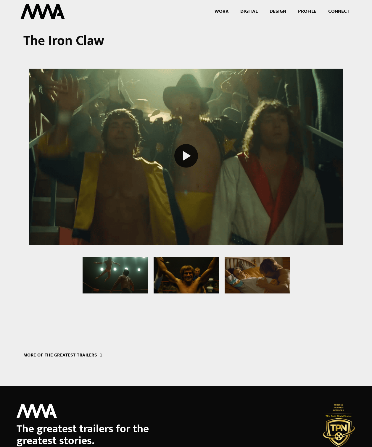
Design (278, 11)
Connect (339, 11)
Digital (249, 11)
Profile (307, 11)
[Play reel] (186, 157)
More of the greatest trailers (62, 355)
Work (221, 11)
